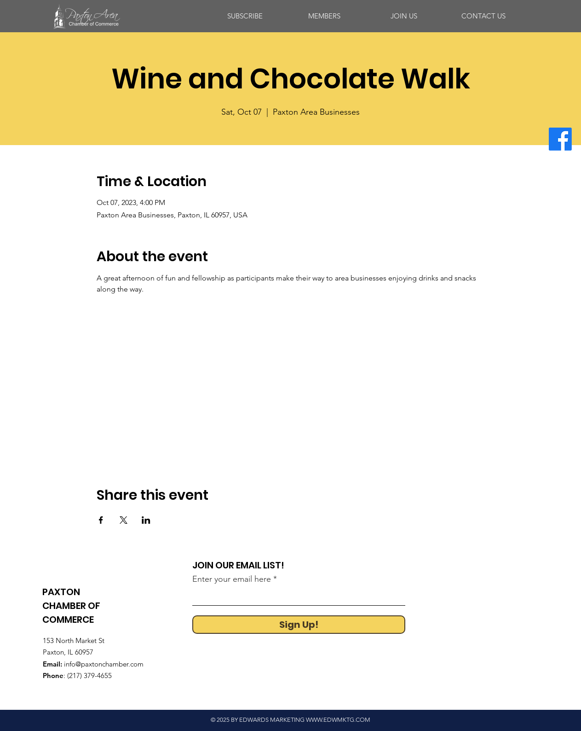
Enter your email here (231, 579)
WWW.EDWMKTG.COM (338, 719)
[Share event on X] (123, 520)
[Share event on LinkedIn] (146, 520)
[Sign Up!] (298, 624)
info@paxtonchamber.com (104, 664)
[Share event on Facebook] (101, 520)
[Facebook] (560, 139)
